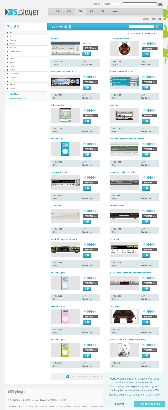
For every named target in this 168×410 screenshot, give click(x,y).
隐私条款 (16, 400)
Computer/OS (15, 51)
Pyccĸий (84, 406)
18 (94, 376)
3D (11, 36)
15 (83, 376)
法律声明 (62, 400)
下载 (103, 11)
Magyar (44, 406)
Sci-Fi (12, 81)
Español (36, 406)
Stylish (12, 84)
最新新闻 (26, 400)
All (11, 33)
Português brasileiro (63, 406)
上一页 (73, 376)
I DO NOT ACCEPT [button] (150, 404)
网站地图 (43, 400)
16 (86, 376)
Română (75, 406)
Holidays (13, 77)
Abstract (13, 40)
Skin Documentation (18, 98)
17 (90, 376)
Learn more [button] (153, 394)
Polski (51, 406)
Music (12, 58)
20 (101, 376)
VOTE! (90, 43)
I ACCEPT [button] (119, 404)
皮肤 (80, 11)
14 (79, 376)
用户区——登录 (149, 19)
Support (115, 11)
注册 (160, 19)
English (28, 406)
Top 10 (12, 88)
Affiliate (35, 400)
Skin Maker (14, 94)
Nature (12, 66)
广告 (9, 400)
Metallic (13, 62)
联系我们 (53, 400)
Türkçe (102, 406)
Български (12, 406)
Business (13, 47)
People (12, 70)
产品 (69, 11)
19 (97, 376)
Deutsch (21, 406)
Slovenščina (93, 406)
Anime (12, 44)
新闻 (91, 11)
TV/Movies (14, 73)
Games (12, 55)
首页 (57, 11)
